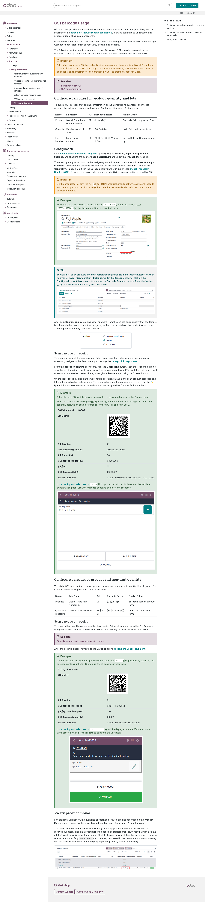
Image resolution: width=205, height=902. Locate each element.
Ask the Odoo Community (90, 891)
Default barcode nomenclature (27, 95)
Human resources (15, 124)
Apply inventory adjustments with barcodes (28, 75)
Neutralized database (16, 176)
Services (11, 132)
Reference (12, 207)
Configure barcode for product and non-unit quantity (185, 33)
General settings (14, 145)
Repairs (12, 120)
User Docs (12, 23)
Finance (10, 32)
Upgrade (11, 172)
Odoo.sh (11, 163)
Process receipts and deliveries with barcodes (30, 82)
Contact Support (64, 891)
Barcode (13, 61)
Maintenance (15, 111)
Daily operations (19, 69)
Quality (12, 107)
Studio (10, 141)
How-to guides (13, 203)
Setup (14, 65)
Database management (18, 151)
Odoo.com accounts (16, 189)
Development (13, 217)
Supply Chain (13, 44)
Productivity (12, 137)
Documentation (13, 222)
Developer (12, 194)
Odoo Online (13, 159)
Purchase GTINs (70, 85)
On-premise (12, 168)
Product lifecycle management (23, 116)
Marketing (11, 128)
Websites (11, 40)
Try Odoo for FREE (187, 5)
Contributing (13, 213)
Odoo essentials (14, 28)
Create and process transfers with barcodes (29, 89)
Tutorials (11, 199)
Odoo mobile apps (15, 184)
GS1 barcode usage (23, 103)
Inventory (13, 49)
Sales (9, 36)
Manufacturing (15, 53)
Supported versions (16, 180)
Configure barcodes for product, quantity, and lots (185, 26)
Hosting (10, 155)
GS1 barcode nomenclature (26, 99)
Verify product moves (176, 39)
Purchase (13, 57)
